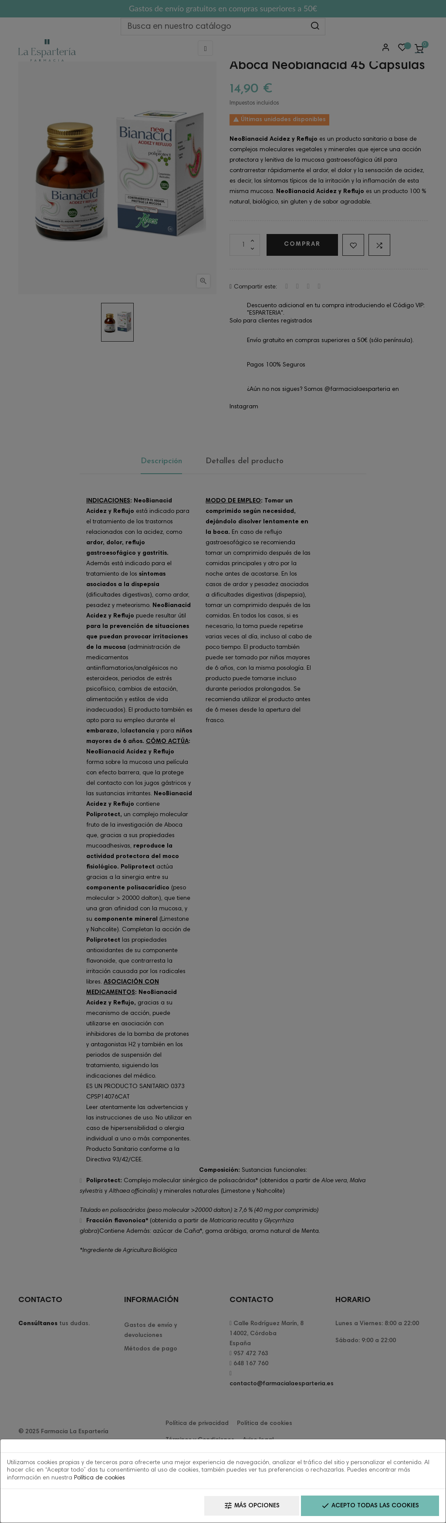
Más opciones (252, 1505)
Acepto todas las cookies (370, 1505)
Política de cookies (99, 1478)
